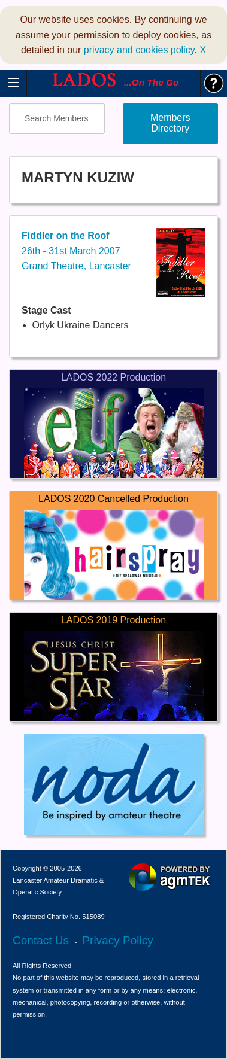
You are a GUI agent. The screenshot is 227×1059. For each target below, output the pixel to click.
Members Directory (170, 122)
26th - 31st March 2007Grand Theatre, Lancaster (76, 250)
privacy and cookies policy (139, 50)
